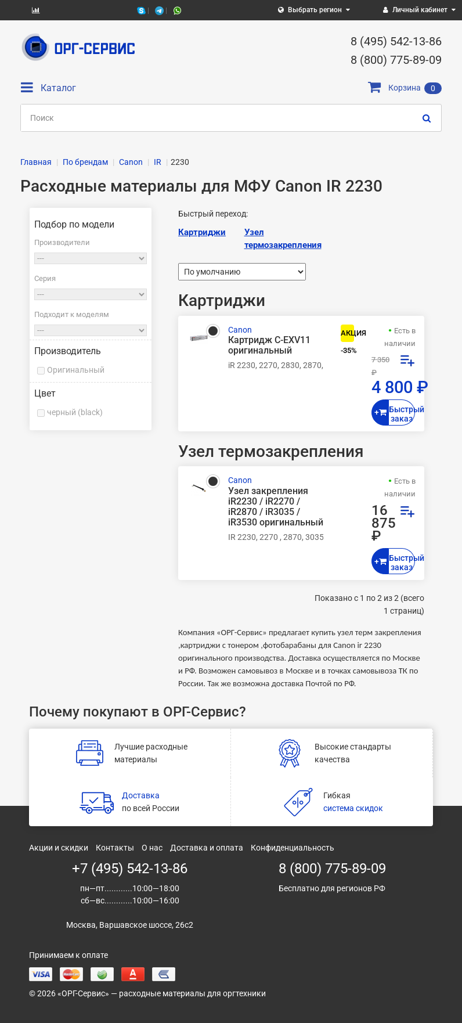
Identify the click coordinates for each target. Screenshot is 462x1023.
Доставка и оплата (206, 847)
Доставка (141, 795)
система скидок (353, 808)
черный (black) (75, 412)
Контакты (115, 847)
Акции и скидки (58, 847)
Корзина (405, 87)
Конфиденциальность (292, 847)
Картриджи (202, 232)
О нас (152, 847)
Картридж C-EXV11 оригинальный (269, 345)
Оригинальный (75, 369)
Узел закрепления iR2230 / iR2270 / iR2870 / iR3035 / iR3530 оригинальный (275, 507)
